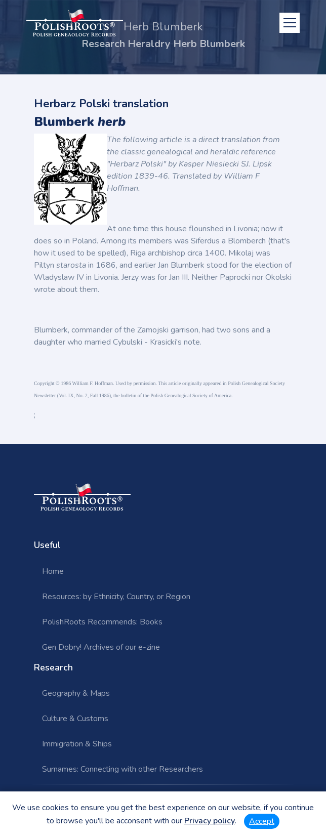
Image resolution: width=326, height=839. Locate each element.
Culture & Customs (75, 718)
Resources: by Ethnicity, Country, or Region (116, 596)
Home (53, 571)
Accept (261, 821)
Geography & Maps (76, 693)
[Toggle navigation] (289, 23)
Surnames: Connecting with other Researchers (122, 769)
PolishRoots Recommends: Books (102, 621)
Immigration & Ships (77, 743)
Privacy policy (209, 820)
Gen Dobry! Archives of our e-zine (101, 647)
